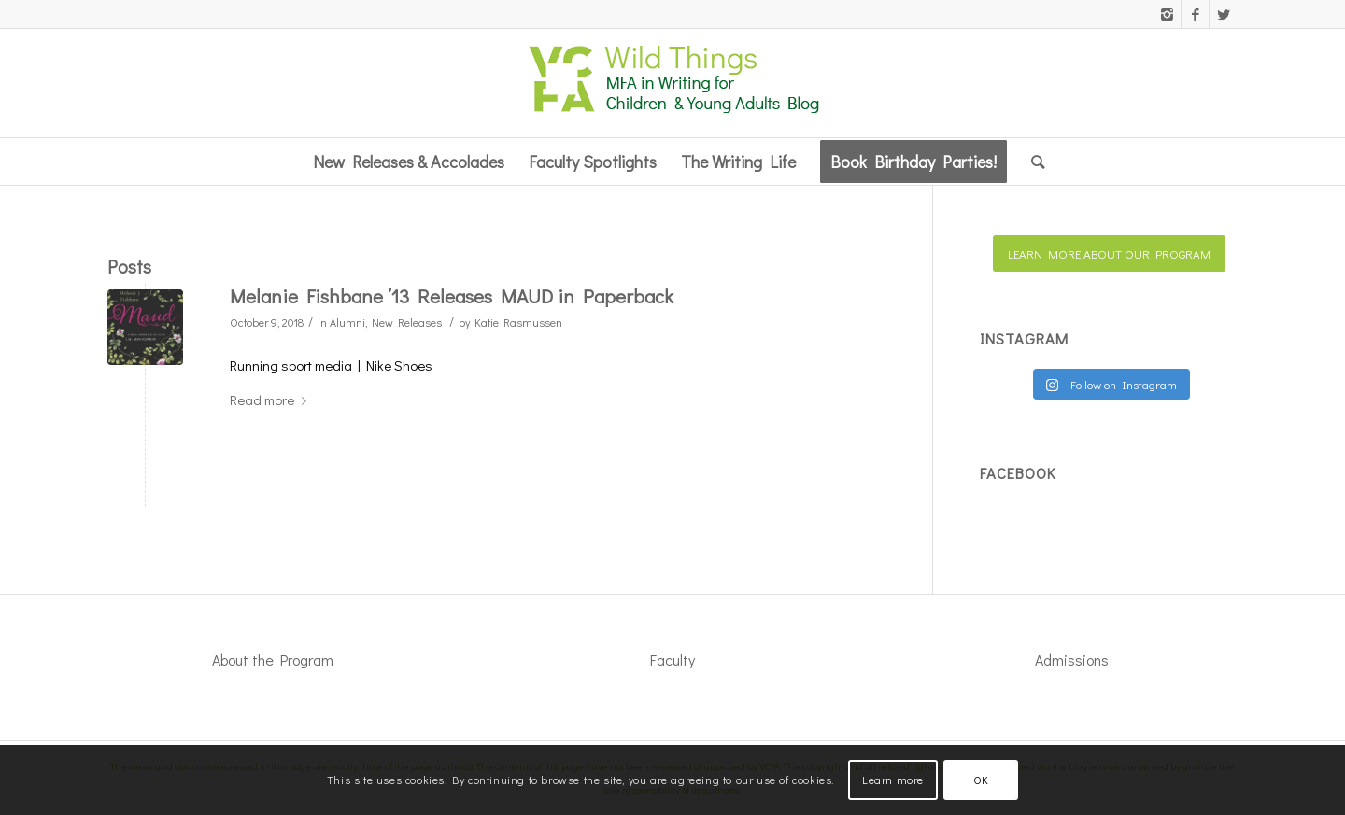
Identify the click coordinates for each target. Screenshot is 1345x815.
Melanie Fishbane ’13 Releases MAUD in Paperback (451, 296)
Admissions (1072, 659)
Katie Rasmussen (518, 322)
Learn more (893, 779)
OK (981, 779)
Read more (272, 399)
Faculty (672, 659)
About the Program (272, 659)
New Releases (407, 322)
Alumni (347, 322)
